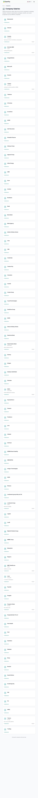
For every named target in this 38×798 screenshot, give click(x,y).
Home (4, 5)
